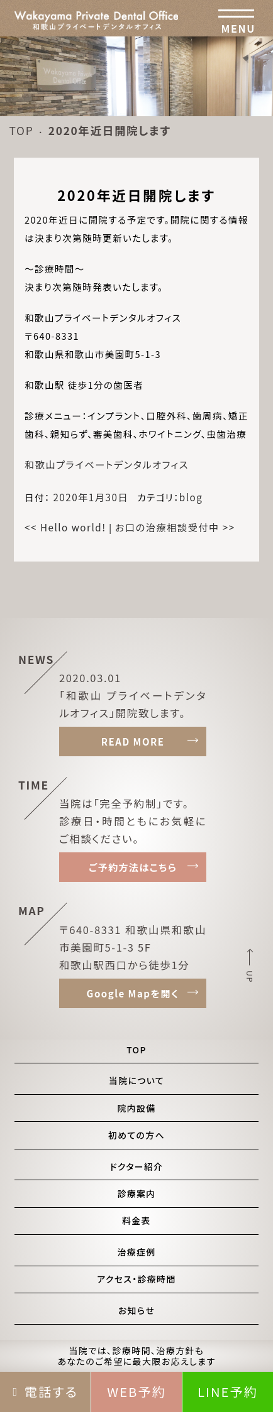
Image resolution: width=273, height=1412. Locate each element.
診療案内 (136, 1193)
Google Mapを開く (133, 993)
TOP (21, 130)
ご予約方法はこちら (133, 867)
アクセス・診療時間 (136, 1279)
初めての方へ (136, 1135)
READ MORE (133, 741)
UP (250, 976)
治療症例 (136, 1252)
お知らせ (136, 1310)
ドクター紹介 (137, 1166)
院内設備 (136, 1108)
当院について (136, 1080)
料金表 (136, 1220)
